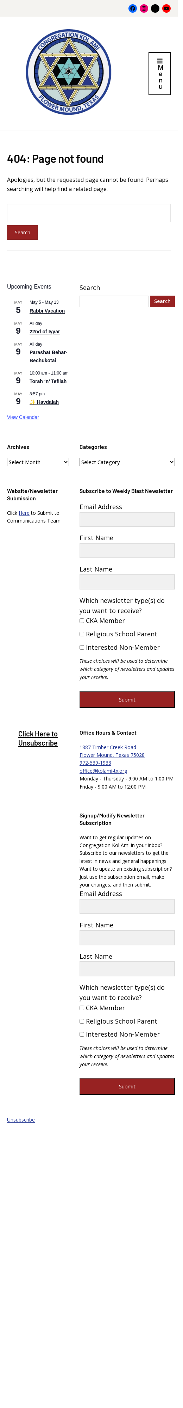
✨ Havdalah (44, 402)
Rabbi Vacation (47, 311)
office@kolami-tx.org (103, 770)
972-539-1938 (95, 762)
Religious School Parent (118, 634)
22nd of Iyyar (45, 331)
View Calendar (23, 417)
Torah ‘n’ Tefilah (48, 381)
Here (24, 513)
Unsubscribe (21, 1119)
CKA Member (102, 620)
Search (90, 287)
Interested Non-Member (120, 647)
